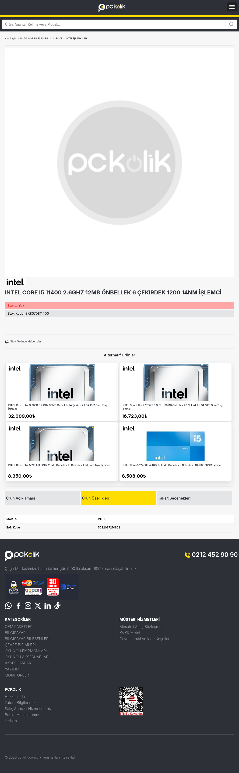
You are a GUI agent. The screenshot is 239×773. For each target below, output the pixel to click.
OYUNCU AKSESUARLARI (27, 657)
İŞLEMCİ (57, 38)
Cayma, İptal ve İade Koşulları (145, 638)
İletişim (11, 720)
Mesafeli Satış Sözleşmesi (142, 626)
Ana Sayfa (10, 38)
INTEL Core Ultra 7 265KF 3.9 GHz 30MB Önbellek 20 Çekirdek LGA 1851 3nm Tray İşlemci (172, 407)
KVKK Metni (130, 632)
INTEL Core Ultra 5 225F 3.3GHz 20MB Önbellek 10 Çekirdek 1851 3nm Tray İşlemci (58, 465)
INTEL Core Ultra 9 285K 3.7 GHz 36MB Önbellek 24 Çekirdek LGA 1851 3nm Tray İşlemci (57, 407)
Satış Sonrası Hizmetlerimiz (28, 708)
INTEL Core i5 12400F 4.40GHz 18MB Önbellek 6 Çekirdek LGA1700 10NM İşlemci (171, 465)
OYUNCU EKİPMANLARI (26, 651)
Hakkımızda (15, 696)
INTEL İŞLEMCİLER (76, 38)
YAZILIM (12, 669)
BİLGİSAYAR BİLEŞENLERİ (34, 38)
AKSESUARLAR (18, 663)
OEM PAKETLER (18, 626)
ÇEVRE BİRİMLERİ (20, 644)
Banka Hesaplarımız (22, 714)
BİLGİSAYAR (15, 632)
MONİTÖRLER (17, 675)
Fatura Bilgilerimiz (20, 702)
